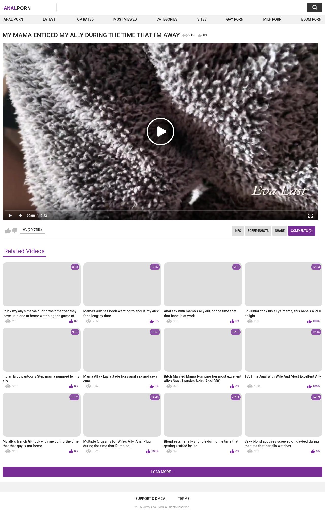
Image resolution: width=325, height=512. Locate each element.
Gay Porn (234, 19)
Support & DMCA (150, 499)
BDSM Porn (311, 19)
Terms (184, 499)
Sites (202, 19)
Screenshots (258, 231)
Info (237, 231)
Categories (167, 19)
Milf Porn (272, 19)
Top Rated (84, 19)
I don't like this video (14, 230)
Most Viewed (125, 19)
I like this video (8, 230)
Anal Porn (13, 19)
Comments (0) (302, 231)
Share (280, 231)
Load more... (162, 472)
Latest (49, 19)
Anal (17, 7)
